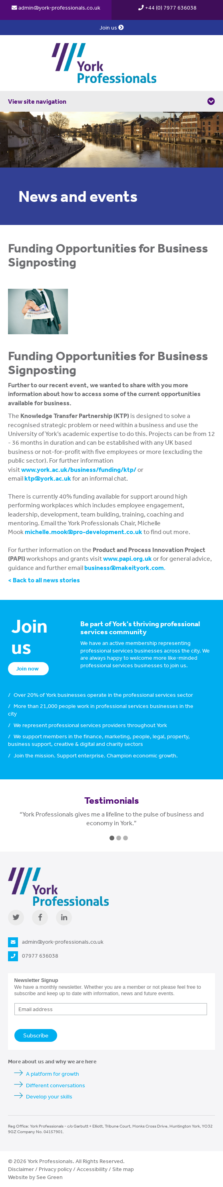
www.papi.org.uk (127, 558)
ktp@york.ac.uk (48, 478)
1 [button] (112, 838)
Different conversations (55, 1085)
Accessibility (92, 1169)
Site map (123, 1169)
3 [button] (125, 838)
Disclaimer (21, 1169)
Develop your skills (49, 1096)
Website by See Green (35, 1177)
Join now (27, 668)
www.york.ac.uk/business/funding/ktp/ (78, 469)
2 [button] (118, 838)
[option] (111, 823)
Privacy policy (55, 1169)
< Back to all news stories (44, 580)
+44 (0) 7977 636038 (167, 7)
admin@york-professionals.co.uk (56, 7)
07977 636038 (33, 955)
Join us (112, 27)
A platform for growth (52, 1073)
